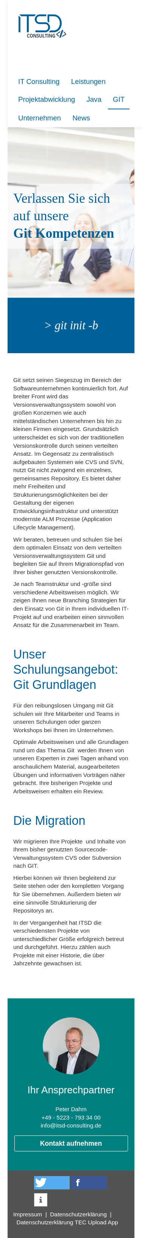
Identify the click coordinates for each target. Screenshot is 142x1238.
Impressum (27, 1214)
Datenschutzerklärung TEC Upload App (67, 1222)
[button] (52, 1182)
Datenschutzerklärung (78, 1214)
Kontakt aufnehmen (71, 1143)
